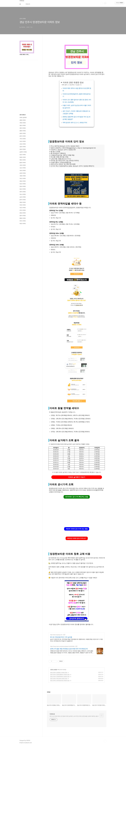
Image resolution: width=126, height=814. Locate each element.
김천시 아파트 (23, 146)
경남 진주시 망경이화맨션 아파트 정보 (60, 719)
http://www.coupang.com (56, 679)
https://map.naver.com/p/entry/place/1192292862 (62, 691)
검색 (101, 3)
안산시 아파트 (23, 183)
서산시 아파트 (23, 168)
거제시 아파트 (23, 122)
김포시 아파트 (23, 149)
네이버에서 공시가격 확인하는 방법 (76, 542)
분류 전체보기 (23, 114)
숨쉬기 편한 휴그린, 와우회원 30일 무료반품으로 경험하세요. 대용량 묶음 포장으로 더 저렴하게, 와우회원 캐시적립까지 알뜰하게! (76, 685)
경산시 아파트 (23, 125)
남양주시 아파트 (23, 152)
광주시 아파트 (23, 136)
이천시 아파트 (23, 205)
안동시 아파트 (23, 181)
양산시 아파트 (23, 189)
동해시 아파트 (23, 157)
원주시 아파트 (23, 199)
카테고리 (28, 4)
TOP (105, 786)
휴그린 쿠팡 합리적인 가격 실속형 (61, 682)
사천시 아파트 (23, 165)
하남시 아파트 (23, 223)
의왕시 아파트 (23, 202)
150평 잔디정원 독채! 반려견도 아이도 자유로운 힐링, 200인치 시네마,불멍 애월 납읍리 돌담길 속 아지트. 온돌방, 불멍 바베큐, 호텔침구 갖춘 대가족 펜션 (71, 697)
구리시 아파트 (23, 138)
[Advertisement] (77, 143)
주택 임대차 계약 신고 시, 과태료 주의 (75, 122)
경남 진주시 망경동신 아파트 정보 (58, 717)
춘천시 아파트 (23, 213)
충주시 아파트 (23, 215)
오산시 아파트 (23, 197)
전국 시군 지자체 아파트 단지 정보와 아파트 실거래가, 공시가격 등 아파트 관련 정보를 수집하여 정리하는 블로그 (74, 761)
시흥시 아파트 (23, 175)
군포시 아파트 (23, 144)
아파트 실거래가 (23, 117)
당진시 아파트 (23, 154)
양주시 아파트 (23, 191)
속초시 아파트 (23, 170)
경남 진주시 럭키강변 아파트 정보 (58, 723)
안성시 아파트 (23, 186)
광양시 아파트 (23, 133)
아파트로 (22, 1)
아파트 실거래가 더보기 (76, 522)
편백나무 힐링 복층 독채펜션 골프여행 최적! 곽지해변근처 (69, 694)
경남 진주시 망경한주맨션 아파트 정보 (60, 721)
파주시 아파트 (23, 221)
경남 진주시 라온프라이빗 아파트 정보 (60, 725)
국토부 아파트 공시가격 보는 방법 (77, 574)
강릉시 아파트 (23, 120)
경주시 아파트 (23, 128)
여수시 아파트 (23, 194)
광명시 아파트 (23, 130)
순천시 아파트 (23, 173)
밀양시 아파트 (23, 162)
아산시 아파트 (23, 178)
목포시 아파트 (23, 160)
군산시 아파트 (23, 141)
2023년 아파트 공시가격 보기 (76, 583)
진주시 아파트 (53, 714)
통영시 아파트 (23, 218)
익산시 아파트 (23, 207)
